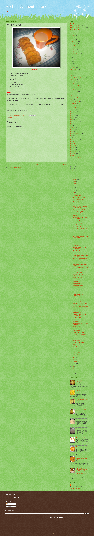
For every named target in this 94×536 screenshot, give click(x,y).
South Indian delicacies (75, 139)
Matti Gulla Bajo (76, 346)
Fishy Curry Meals (74, 69)
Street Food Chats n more (75, 145)
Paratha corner (73, 115)
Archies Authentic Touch (27, 6)
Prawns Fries (75, 354)
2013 (73, 371)
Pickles (71, 119)
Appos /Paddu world (74, 23)
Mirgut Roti (78, 428)
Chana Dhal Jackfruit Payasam (79, 197)
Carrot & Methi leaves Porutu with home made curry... (80, 300)
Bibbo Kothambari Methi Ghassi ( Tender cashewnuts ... (80, 352)
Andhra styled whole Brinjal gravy (80, 232)
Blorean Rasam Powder (77, 250)
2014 (73, 368)
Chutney (72, 47)
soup (71, 137)
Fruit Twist (72, 73)
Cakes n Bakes (73, 39)
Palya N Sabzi (73, 111)
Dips (71, 61)
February (75, 361)
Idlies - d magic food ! (74, 85)
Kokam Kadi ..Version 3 (77, 312)
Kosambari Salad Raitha (75, 97)
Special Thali (72, 141)
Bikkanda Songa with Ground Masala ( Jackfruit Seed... (80, 218)
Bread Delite (72, 35)
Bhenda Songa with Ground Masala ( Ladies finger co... (80, 237)
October (74, 181)
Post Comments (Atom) (16, 167)
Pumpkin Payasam (76, 297)
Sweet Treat (72, 147)
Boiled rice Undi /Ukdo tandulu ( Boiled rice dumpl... (79, 272)
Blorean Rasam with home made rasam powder (79, 248)
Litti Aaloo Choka (76, 340)
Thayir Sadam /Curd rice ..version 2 (80, 310)
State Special (72, 143)
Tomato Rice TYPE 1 (80, 437)
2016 (73, 175)
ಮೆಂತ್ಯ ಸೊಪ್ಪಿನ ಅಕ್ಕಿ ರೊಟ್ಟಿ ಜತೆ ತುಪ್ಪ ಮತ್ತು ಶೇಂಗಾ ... (80, 212)
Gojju (71, 75)
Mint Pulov (75, 215)
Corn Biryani (79, 390)
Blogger (53, 533)
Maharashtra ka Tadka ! (75, 101)
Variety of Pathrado (74, 159)
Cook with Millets (73, 51)
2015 (73, 366)
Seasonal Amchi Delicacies (75, 133)
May (74, 192)
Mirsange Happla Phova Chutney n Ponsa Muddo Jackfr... (80, 207)
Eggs (71, 65)
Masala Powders (73, 103)
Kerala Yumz (72, 93)
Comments (9, 506)
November (75, 179)
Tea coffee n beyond (74, 151)
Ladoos (71, 99)
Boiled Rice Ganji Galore (75, 33)
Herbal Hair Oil (73, 81)
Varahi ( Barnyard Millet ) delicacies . (77, 157)
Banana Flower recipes (74, 31)
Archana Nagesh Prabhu (77, 485)
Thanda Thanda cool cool (75, 155)
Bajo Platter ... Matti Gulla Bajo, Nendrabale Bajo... (79, 315)
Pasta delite (72, 117)
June (74, 190)
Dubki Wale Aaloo (76, 344)
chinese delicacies (73, 45)
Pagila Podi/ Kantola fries (78, 292)
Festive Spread (73, 67)
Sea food (72, 131)
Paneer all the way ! (74, 113)
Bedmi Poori (75, 348)
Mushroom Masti (73, 107)
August (74, 185)
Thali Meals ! (73, 153)
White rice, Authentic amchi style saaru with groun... (79, 295)
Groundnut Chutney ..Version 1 (79, 209)
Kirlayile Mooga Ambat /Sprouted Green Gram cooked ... (80, 229)
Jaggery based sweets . (74, 87)
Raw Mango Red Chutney (78, 241)
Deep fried (72, 55)
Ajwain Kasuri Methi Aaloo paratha (80, 332)
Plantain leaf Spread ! (74, 121)
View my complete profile (75, 488)
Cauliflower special (74, 41)
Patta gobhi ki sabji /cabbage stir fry (80, 342)
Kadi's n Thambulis (74, 91)
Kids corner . (72, 95)
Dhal (71, 57)
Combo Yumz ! (73, 49)
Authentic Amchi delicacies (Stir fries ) (78, 27)
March (74, 359)
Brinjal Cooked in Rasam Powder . (80, 253)
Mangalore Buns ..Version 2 (78, 226)
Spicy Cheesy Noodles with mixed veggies (81, 381)
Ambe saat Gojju (76, 239)
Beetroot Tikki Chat (77, 287)
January (74, 363)
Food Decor (72, 71)
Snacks (11, 117)
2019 (73, 168)
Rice (71, 125)
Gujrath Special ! (73, 79)
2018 (73, 170)
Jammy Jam (72, 89)
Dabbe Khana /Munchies (75, 53)
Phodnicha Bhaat (76, 330)
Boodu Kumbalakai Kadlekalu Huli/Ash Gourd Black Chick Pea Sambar (81, 458)
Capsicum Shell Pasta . (77, 220)
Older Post (64, 164)
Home (9, 12)
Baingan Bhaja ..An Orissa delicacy (80, 204)
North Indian (72, 109)
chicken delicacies (74, 43)
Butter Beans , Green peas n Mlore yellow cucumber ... (80, 259)
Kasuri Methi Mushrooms (78, 199)
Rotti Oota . (72, 129)
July (74, 187)
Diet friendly (72, 59)
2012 (73, 373)
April (74, 357)
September (75, 183)
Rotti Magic (72, 127)
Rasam (71, 123)
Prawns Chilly (75, 281)
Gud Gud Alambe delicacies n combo (77, 77)
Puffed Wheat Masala (77, 234)
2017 (73, 173)
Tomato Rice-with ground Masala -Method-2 (81, 447)
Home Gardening (73, 83)
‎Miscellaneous (73, 105)
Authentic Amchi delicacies (75, 25)
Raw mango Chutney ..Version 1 (79, 262)
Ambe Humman (76, 321)
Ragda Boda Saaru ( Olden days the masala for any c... (80, 195)
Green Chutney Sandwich (78, 285)
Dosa (71, 63)
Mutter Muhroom (76, 290)
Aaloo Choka (75, 338)
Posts (7, 503)
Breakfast (72, 37)
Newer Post (9, 164)
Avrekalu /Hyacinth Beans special (77, 29)
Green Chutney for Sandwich (78, 283)
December (75, 177)
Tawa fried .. (72, 149)
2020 (73, 166)
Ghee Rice (78, 419)
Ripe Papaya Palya (76, 201)
